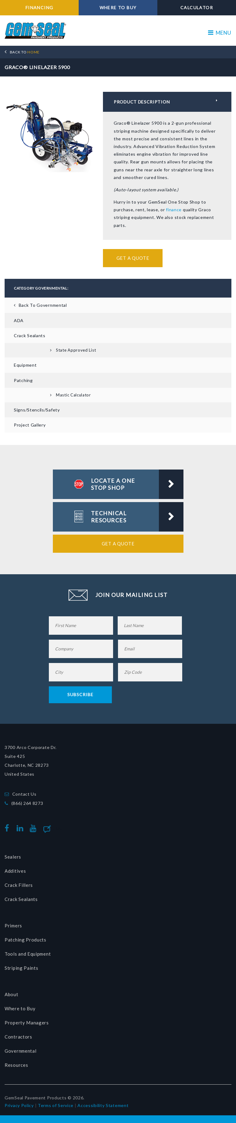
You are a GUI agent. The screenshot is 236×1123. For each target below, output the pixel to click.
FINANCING (39, 7)
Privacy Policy (19, 1105)
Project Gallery (30, 424)
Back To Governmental (43, 305)
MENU (219, 32)
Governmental (20, 1051)
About (11, 994)
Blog (57, 828)
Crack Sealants (29, 335)
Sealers (13, 857)
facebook (8, 828)
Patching (23, 380)
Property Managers (27, 1022)
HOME (25, 52)
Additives (15, 871)
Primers (13, 925)
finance (174, 209)
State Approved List (76, 350)
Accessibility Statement (102, 1105)
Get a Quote (132, 258)
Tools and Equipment (28, 954)
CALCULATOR (196, 7)
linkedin (21, 828)
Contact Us (24, 794)
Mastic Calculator (73, 394)
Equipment (25, 365)
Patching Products (25, 939)
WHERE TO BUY (118, 7)
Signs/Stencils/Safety (37, 409)
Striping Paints (21, 968)
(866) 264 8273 (27, 803)
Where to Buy (20, 1008)
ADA (19, 320)
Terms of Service (55, 1105)
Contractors (18, 1036)
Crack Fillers (19, 885)
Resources (16, 1065)
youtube (34, 828)
